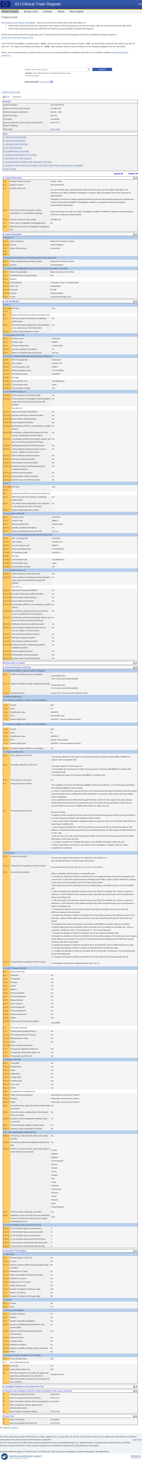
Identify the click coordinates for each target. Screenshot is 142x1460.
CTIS (77, 1442)
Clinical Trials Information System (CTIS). (17, 37)
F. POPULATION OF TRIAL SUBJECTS (17, 158)
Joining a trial (30, 11)
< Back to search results (10, 92)
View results (55, 129)
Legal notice (137, 1439)
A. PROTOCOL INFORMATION (14, 137)
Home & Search (10, 11)
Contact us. (14, 1427)
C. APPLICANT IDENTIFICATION (15, 144)
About (61, 11)
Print (6, 96)
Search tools (45, 82)
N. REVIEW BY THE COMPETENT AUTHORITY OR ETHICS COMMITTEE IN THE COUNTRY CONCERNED (43, 165)
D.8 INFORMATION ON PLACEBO (16, 151)
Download (17, 96)
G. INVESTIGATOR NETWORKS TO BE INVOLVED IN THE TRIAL (27, 162)
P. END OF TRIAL (9, 169)
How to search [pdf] (32, 76)
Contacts (47, 11)
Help (140, 4)
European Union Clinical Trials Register (20, 23)
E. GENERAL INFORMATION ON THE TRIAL (20, 155)
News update (77, 11)
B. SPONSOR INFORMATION (14, 141)
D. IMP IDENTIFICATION (12, 148)
